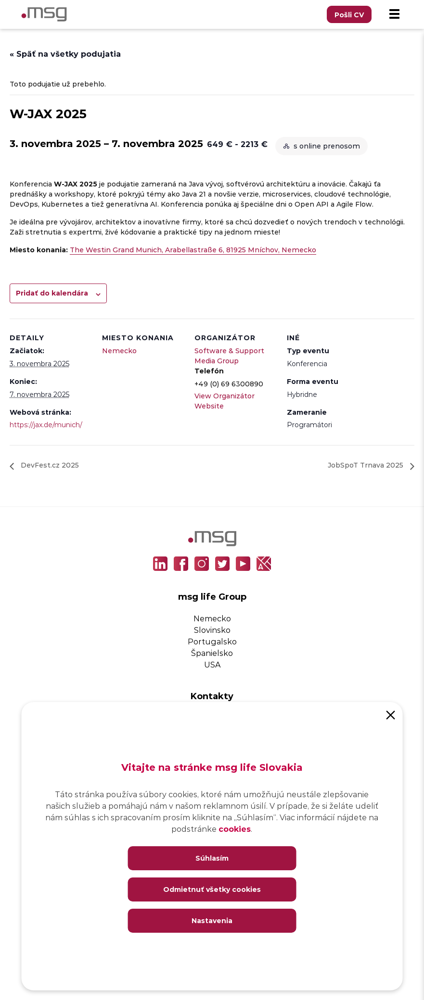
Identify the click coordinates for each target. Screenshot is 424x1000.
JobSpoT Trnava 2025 (366, 464)
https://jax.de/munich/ (46, 424)
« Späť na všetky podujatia (65, 54)
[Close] (391, 714)
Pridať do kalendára (52, 292)
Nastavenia (212, 920)
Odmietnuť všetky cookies (212, 889)
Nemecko (119, 350)
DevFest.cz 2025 (49, 464)
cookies (234, 829)
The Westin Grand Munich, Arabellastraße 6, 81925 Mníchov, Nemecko (193, 249)
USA (212, 664)
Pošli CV (349, 14)
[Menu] (394, 14)
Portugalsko (212, 641)
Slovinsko (212, 630)
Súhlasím (212, 858)
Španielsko (212, 653)
